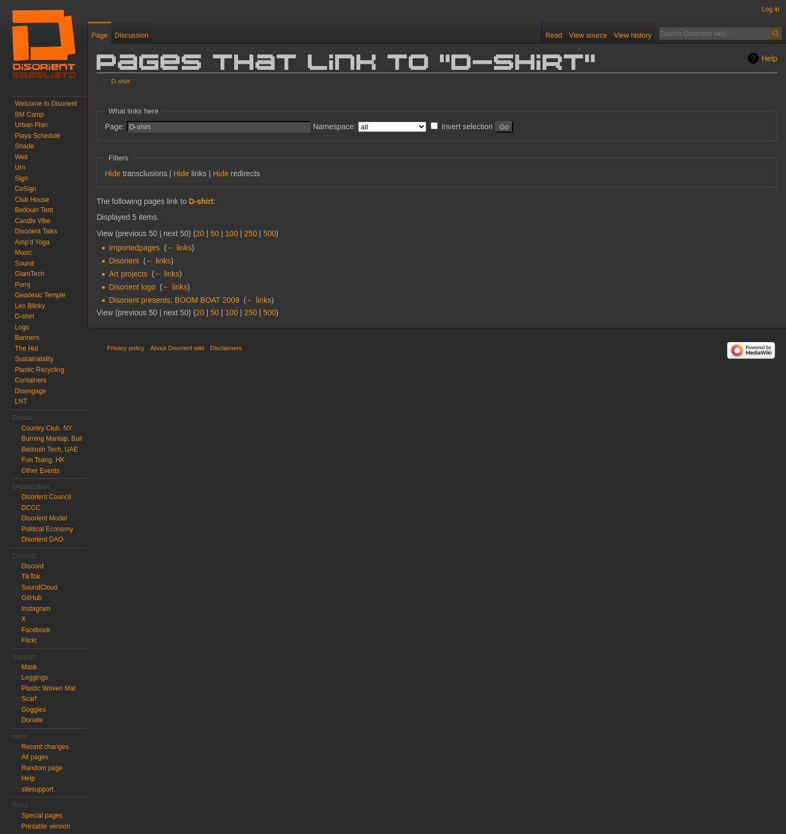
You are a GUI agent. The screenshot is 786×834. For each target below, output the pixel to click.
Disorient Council (46, 497)
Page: (115, 126)
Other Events (40, 471)
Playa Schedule (37, 136)
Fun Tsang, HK (42, 460)
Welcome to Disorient (46, 103)
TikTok (30, 576)
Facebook (35, 630)
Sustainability (34, 359)
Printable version (45, 826)
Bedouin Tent (34, 210)
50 (215, 233)
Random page (41, 768)
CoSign (25, 189)
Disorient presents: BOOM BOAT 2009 (174, 300)
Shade (24, 146)
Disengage (30, 391)
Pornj (22, 285)
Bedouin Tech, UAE (49, 449)
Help (769, 58)
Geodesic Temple (40, 295)
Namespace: (334, 126)
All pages (34, 757)
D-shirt (120, 81)
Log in (770, 9)
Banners (27, 337)
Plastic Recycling (39, 370)
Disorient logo (132, 287)
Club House (32, 199)
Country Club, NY (46, 428)
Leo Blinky (30, 306)
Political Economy (47, 529)
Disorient (124, 260)
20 (200, 233)
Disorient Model (44, 518)
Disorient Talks (36, 231)
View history (633, 35)
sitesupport (37, 789)
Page (99, 35)
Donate (32, 720)
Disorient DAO (42, 539)
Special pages (41, 815)
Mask (29, 667)
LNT (21, 401)
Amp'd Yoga (32, 242)
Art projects (128, 273)
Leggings (34, 677)
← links (179, 247)
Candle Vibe (32, 221)
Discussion (131, 35)
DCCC (30, 508)
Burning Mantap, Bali (51, 438)
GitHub (31, 598)
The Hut (26, 348)
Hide (113, 173)
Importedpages (134, 247)
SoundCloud (39, 587)
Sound (24, 263)
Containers (30, 380)
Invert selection (467, 126)
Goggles (33, 709)
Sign (21, 178)
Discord (32, 566)
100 (231, 233)
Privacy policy (125, 348)
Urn (20, 167)
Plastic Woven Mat (48, 688)
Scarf (29, 699)
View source (588, 35)
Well (21, 157)
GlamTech (29, 274)
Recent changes (45, 747)
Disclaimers (226, 348)
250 (250, 233)
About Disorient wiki (177, 348)
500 (269, 233)
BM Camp (29, 114)
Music (23, 252)
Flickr (29, 640)
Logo (22, 327)
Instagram (35, 609)
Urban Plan (31, 125)
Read (553, 35)
